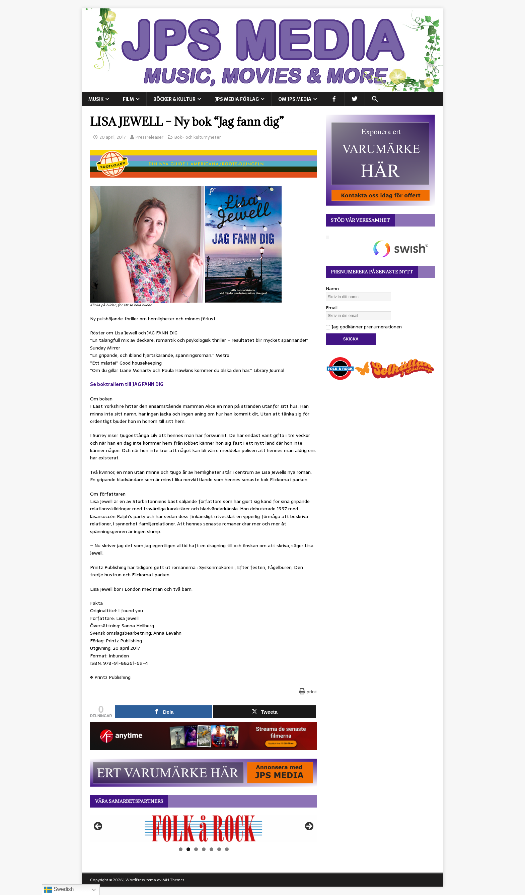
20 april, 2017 (112, 137)
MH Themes (173, 880)
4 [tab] (204, 849)
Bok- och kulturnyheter (197, 137)
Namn (332, 288)
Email (332, 307)
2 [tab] (188, 849)
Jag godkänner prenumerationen (364, 326)
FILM (128, 99)
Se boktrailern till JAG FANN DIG (126, 384)
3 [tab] (196, 849)
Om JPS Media (294, 99)
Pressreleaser (149, 137)
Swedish (59, 890)
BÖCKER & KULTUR (174, 99)
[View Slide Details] (203, 828)
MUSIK (95, 99)
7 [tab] (227, 849)
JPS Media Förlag (237, 99)
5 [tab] (211, 849)
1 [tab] (180, 849)
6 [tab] (219, 849)
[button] (375, 99)
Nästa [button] (309, 827)
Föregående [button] (98, 827)
